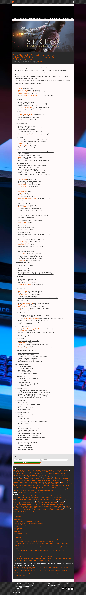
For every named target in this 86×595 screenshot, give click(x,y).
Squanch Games (44, 504)
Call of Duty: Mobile (38, 472)
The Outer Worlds (18, 480)
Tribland (62, 503)
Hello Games (35, 504)
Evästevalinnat (17, 592)
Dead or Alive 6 (65, 482)
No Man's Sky (24, 482)
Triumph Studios (18, 508)
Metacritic (53, 585)
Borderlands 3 (56, 482)
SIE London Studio (18, 504)
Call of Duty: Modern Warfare (31, 152)
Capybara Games (43, 503)
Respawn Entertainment (28, 501)
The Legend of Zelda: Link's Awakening (57, 478)
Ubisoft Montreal (52, 501)
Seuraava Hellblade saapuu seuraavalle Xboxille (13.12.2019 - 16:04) (33, 557)
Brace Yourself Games (49, 496)
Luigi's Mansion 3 (28, 303)
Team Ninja (16, 506)
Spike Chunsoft (25, 506)
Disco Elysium (46, 470)
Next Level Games (50, 506)
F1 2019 (63, 489)
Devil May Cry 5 (17, 478)
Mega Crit (31, 511)
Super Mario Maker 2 (30, 485)
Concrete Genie (52, 475)
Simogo (28, 496)
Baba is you (66, 470)
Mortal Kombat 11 (25, 484)
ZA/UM (47, 497)
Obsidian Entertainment (19, 499)
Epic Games (44, 501)
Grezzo (33, 497)
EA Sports (43, 509)
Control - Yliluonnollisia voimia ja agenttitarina (27, 521)
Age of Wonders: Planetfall (56, 485)
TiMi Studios (33, 503)
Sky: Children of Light (19, 473)
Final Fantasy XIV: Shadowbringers (22, 472)
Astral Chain (26, 478)
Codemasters (26, 509)
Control (52, 470)
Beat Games (27, 504)
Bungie (38, 501)
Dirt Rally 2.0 (35, 489)
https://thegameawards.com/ (25, 513)
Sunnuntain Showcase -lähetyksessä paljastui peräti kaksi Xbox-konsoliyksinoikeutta (37, 540)
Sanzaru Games (53, 497)
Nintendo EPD (60, 506)
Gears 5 (22, 477)
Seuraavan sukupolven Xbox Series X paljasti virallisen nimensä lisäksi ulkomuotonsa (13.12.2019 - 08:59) (43, 562)
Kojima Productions (36, 496)
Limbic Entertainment (57, 508)
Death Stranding (62, 475)
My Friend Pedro (40, 490)
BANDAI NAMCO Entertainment (36, 499)
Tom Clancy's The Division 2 (27, 490)
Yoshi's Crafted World (43, 485)
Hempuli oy (61, 501)
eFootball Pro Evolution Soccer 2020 (50, 489)
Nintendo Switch (39, 492)
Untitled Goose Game (28, 470)
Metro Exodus (48, 482)
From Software (25, 497)
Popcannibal (55, 499)
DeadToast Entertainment (20, 511)
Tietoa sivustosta (17, 588)
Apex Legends (17, 470)
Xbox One (23, 492)
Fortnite (37, 473)
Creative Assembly (46, 508)
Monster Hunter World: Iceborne (52, 484)
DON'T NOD (62, 499)
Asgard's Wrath (57, 480)
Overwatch (16, 477)
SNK (43, 506)
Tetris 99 (15, 490)
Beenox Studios (17, 509)
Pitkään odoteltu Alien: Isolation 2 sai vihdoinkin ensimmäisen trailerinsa (34, 541)
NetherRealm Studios (36, 506)
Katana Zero (58, 470)
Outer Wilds (38, 470)
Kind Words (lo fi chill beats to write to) (24, 475)
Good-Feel (68, 506)
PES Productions (35, 509)
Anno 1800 (68, 485)
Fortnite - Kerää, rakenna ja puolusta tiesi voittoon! (28, 523)
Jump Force (16, 484)
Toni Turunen (42, 62)
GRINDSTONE (49, 472)
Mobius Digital (17, 503)
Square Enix (22, 496)
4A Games (52, 504)
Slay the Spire (49, 490)
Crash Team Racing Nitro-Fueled (32, 329)
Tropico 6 (48, 487)
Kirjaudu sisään (27, 462)
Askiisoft (67, 501)
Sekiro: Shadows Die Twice (30, 95)
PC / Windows (31, 492)
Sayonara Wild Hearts (59, 472)
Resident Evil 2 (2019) (30, 480)
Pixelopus (48, 499)
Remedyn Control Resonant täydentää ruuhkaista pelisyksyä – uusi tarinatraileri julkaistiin (39, 550)
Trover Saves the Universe (36, 482)
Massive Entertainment (57, 509)
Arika (48, 509)
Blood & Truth (66, 480)
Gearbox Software (61, 504)
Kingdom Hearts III (58, 477)
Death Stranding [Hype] (20, 525)
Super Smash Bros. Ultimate (44, 480)
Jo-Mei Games (17, 501)
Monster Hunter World (24, 284)
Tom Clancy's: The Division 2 (22, 533)
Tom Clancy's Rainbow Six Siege (49, 473)
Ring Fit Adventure (18, 485)
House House (26, 503)
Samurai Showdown (37, 484)
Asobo (61, 497)
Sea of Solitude (62, 473)
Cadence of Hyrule (47, 477)
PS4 (19, 492)
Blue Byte (26, 508)
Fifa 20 (68, 489)
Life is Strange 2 (40, 475)
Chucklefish (67, 508)
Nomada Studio (39, 497)
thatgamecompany (53, 503)
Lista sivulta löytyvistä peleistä (21, 587)
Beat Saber (26, 243)
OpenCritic (47, 585)
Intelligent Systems (34, 508)
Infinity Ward (59, 496)
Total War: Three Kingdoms (37, 487)
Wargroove (55, 487)
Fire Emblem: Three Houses (21, 487)
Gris (46, 475)
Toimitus (15, 590)
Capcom (15, 496)
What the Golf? (30, 473)
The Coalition (17, 497)
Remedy (65, 496)
